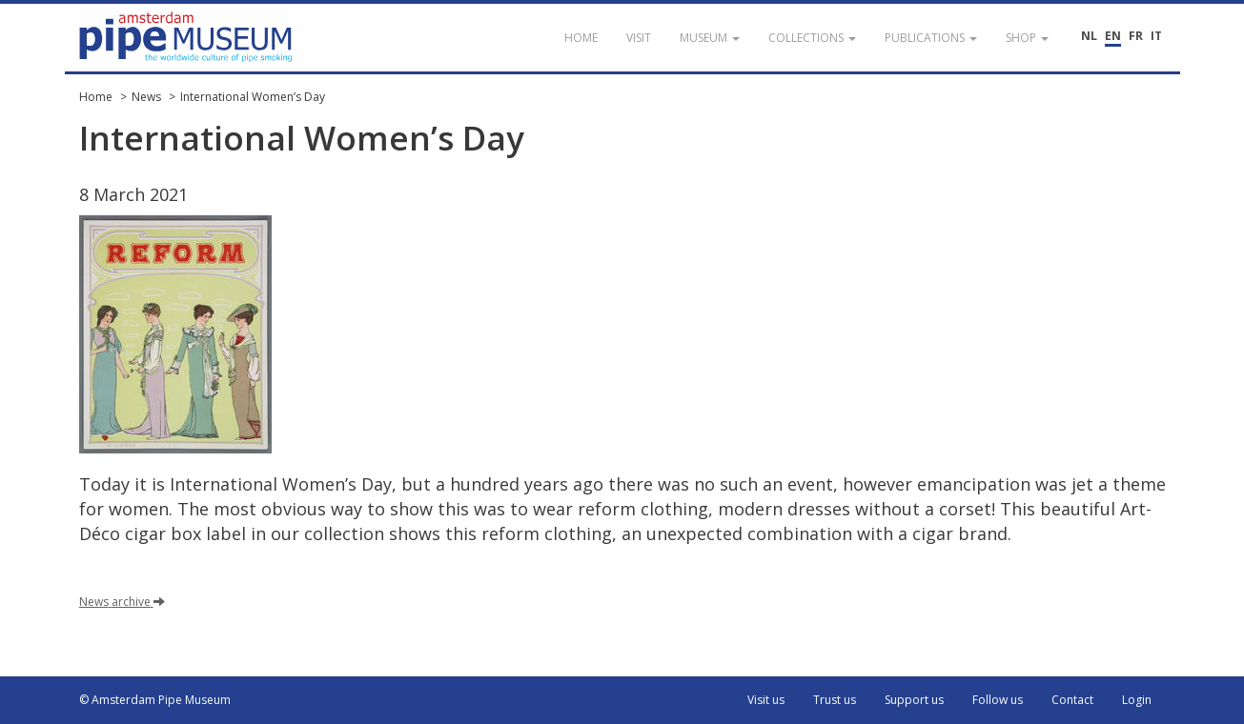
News (146, 97)
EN (1113, 36)
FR (1136, 36)
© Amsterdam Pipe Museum (155, 700)
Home (95, 97)
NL (1089, 36)
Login (1137, 700)
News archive (122, 601)
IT (1156, 36)
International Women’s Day (252, 97)
